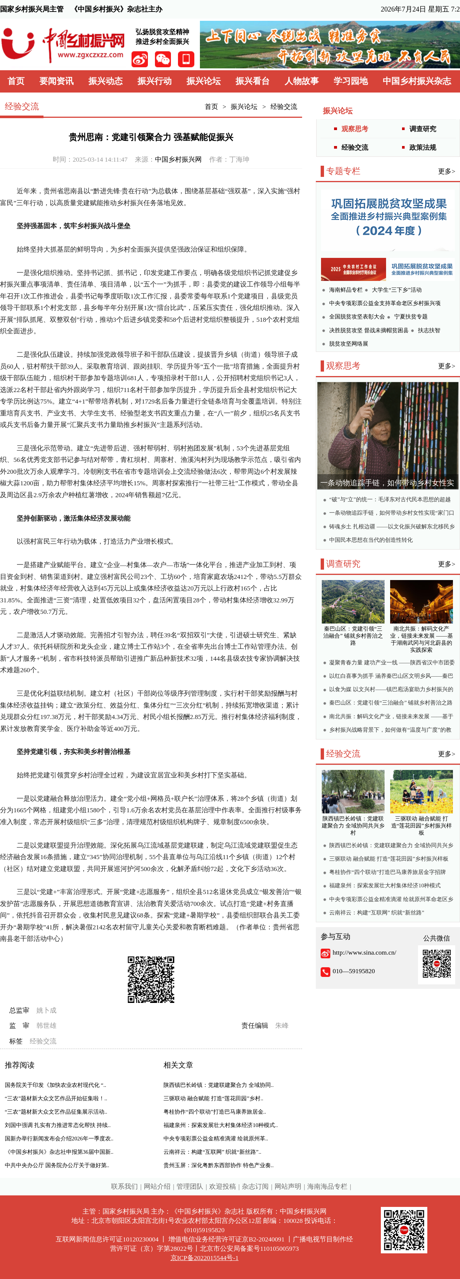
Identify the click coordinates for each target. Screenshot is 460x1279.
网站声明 (288, 1186)
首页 (16, 81)
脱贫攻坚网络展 (348, 344)
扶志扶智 (429, 330)
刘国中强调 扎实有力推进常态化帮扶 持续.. (58, 1125)
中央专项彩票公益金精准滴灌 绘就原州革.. (215, 1139)
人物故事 (302, 81)
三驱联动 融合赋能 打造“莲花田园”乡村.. (213, 1098)
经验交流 (284, 106)
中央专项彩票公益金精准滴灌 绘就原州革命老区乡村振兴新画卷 (391, 900)
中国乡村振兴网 (178, 159)
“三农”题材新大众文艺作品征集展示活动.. (56, 1112)
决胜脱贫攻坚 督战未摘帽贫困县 (369, 330)
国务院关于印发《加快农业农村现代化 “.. (55, 1085)
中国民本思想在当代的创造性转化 (371, 540)
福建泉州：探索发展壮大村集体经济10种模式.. (220, 1125)
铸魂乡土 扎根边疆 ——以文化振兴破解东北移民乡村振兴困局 (392, 527)
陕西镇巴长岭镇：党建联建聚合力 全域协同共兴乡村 (391, 846)
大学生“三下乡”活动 (396, 290)
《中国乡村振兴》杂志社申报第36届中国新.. (59, 1152)
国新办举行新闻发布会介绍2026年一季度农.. (59, 1139)
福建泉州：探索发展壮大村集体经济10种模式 (385, 885)
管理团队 (189, 1186)
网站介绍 (157, 1186)
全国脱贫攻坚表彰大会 (357, 317)
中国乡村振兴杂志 (417, 81)
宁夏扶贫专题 (411, 317)
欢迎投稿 (222, 1186)
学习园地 (351, 81)
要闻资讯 (56, 81)
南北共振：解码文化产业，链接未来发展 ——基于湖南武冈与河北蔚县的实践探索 (391, 717)
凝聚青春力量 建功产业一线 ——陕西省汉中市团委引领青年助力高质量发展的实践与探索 (392, 663)
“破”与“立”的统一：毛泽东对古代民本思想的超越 (390, 499)
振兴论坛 (204, 81)
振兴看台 (253, 81)
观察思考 (354, 129)
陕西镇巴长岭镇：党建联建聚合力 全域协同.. (218, 1085)
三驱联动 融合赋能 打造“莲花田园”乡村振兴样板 (388, 859)
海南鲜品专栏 (346, 290)
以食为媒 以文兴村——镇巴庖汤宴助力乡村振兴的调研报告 (391, 690)
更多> (446, 171)
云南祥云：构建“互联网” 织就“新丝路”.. (212, 1152)
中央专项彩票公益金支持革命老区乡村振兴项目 (385, 304)
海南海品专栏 (327, 1186)
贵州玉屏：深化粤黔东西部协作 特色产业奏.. (218, 1165)
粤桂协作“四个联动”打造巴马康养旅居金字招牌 (387, 872)
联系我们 (124, 1186)
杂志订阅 (255, 1186)
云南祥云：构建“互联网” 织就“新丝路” (376, 913)
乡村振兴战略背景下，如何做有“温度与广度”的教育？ (390, 731)
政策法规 (422, 147)
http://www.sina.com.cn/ (364, 952)
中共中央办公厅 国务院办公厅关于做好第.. (57, 1165)
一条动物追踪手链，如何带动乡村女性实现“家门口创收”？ (391, 514)
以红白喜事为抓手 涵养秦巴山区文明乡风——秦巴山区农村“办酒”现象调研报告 (391, 677)
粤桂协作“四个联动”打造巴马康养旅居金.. (214, 1112)
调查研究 (422, 129)
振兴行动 (154, 81)
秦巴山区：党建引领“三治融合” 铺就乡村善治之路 (391, 703)
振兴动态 (105, 81)
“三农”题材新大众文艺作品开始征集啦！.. (56, 1098)
